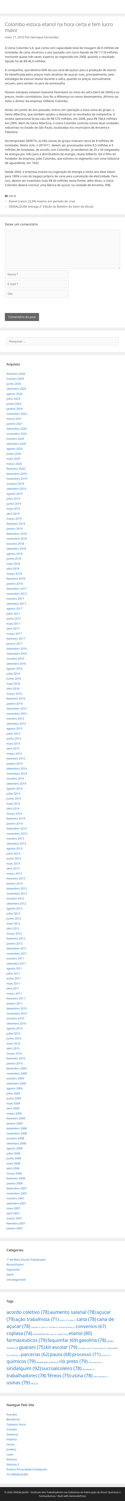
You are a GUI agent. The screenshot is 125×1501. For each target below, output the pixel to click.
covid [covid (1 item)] (52, 1334)
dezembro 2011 (17, 948)
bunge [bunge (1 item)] (72, 1320)
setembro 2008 (16, 1143)
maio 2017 (13, 623)
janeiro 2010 (15, 1063)
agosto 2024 (14, 394)
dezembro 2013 (17, 828)
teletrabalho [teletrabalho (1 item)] (88, 1369)
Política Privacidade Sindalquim (27, 1469)
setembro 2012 (16, 903)
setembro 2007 (16, 1203)
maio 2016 (13, 683)
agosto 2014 (14, 788)
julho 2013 (13, 853)
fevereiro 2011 (16, 998)
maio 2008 (13, 1163)
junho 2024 (14, 404)
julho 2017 (13, 613)
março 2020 (14, 464)
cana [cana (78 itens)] (86, 1319)
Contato (12, 1429)
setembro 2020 (16, 444)
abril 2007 (13, 1213)
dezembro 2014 (17, 768)
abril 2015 (13, 748)
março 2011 (14, 993)
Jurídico (11, 1449)
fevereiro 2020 (16, 468)
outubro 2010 (15, 1018)
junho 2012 (14, 918)
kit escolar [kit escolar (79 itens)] (61, 1347)
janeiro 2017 (15, 643)
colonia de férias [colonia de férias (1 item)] (67, 1327)
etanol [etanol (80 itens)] (80, 1333)
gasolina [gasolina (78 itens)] (92, 1340)
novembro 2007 (17, 1193)
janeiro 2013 (15, 883)
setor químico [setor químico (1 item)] (95, 1362)
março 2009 (14, 1113)
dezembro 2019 (17, 474)
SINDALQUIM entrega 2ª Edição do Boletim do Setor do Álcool (51, 206)
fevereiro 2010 (16, 1058)
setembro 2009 (16, 1083)
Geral (12, 196)
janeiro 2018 (15, 583)
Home (10, 1444)
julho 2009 (13, 1093)
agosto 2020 (14, 448)
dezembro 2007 (17, 1188)
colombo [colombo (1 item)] (53, 1327)
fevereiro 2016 (16, 698)
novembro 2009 (17, 1073)
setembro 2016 (16, 663)
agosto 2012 (14, 908)
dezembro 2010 (17, 1008)
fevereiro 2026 (16, 374)
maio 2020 (13, 458)
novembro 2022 (17, 414)
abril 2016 (13, 688)
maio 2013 (13, 863)
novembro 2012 (17, 893)
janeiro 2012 (15, 943)
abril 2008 (13, 1168)
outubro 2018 (15, 544)
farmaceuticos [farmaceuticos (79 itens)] (27, 1340)
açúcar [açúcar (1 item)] (63, 1320)
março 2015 (14, 753)
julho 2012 (13, 913)
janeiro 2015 (15, 763)
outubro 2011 (15, 958)
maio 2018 (13, 563)
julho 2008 (13, 1153)
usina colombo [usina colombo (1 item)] (100, 1376)
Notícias (12, 1459)
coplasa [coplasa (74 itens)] (19, 1333)
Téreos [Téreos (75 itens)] (59, 1375)
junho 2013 (14, 858)
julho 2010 (13, 1033)
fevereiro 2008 (16, 1178)
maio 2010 (13, 1043)
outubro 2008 (15, 1138)
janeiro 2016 (15, 703)
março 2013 (14, 873)
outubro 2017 (15, 598)
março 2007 (14, 1218)
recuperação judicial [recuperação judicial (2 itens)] (47, 1362)
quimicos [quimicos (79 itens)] (21, 1361)
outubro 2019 (15, 484)
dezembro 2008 (17, 1128)
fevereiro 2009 (16, 1118)
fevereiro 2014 (16, 818)
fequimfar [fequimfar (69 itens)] (63, 1340)
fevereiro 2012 (16, 938)
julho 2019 (13, 498)
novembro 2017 (17, 593)
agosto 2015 (14, 728)
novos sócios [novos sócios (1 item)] (99, 1348)
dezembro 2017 (17, 588)
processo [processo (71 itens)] (86, 1354)
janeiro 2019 (15, 528)
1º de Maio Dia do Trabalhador (26, 1259)
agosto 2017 (14, 608)
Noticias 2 (13, 1464)
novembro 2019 (17, 478)
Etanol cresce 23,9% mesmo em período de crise (42, 201)
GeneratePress (77, 1496)
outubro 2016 (15, 658)
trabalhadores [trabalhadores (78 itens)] (26, 1375)
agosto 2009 (14, 1088)
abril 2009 (13, 1108)
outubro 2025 (15, 378)
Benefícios (13, 1419)
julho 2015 (13, 733)
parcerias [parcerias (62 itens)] (35, 1354)
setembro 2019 (16, 488)
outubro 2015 (15, 718)
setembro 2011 (16, 963)
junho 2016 (14, 678)
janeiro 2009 (15, 1123)
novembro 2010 (17, 1013)
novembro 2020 (17, 434)
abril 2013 (13, 868)
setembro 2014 (16, 783)
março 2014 (14, 813)
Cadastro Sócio (16, 1424)
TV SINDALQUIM (17, 1474)
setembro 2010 (16, 1023)
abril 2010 (13, 1048)
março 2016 (14, 693)
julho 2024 (13, 398)
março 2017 (14, 633)
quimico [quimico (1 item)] (105, 1355)
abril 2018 (13, 568)
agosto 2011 (14, 968)
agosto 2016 (14, 668)
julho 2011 (13, 973)
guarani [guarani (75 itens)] (32, 1347)
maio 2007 (13, 1208)
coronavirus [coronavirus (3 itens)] (41, 1334)
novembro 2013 (17, 833)
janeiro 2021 (15, 424)
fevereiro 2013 (16, 878)
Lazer (10, 1454)
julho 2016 (13, 673)
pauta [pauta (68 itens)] (60, 1354)
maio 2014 (13, 803)
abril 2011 (13, 988)
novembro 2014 (17, 773)
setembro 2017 (16, 603)
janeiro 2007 (15, 1228)
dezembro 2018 (17, 534)
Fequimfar (13, 1269)
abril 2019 (13, 514)
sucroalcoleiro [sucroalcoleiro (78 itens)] (61, 1368)
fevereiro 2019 (16, 524)
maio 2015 (13, 743)
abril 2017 (13, 628)
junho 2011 (14, 978)
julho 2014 (13, 793)
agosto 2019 (14, 494)
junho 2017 (14, 618)
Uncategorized (16, 1279)
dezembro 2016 (17, 648)
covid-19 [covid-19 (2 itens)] (62, 1334)
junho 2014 (14, 798)
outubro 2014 (15, 778)
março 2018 (14, 573)
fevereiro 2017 (16, 638)
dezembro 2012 (17, 888)
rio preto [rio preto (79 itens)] (73, 1361)
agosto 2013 (14, 848)
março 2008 (14, 1173)
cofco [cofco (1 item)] (44, 1327)
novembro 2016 (17, 653)
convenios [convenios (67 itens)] (91, 1326)
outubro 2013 (15, 838)
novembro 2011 (17, 953)
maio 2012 (13, 923)
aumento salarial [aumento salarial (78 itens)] (73, 1312)
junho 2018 (14, 558)
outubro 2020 (15, 438)
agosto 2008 (14, 1148)
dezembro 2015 (17, 708)
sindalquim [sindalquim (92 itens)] (24, 1368)
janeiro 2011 (15, 1003)
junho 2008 (14, 1158)
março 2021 (14, 418)
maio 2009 (13, 1103)
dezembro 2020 (17, 428)
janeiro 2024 (15, 408)
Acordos (12, 1414)
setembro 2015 (16, 723)
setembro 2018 (16, 548)
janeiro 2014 (15, 823)
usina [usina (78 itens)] (81, 1375)
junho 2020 (14, 454)
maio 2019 (13, 508)
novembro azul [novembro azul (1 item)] (85, 1348)
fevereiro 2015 (16, 758)
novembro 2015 (17, 713)
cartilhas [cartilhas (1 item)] (36, 1327)
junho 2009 (14, 1098)
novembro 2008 (17, 1133)
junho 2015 (14, 738)
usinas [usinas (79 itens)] (18, 1382)
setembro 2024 (16, 388)
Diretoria (12, 1434)
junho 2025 (14, 384)
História (12, 1439)
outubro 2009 (15, 1078)
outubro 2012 (15, 898)
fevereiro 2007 (16, 1223)
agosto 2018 (14, 554)
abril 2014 (13, 808)
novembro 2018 (17, 538)
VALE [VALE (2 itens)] (34, 1383)
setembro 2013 (16, 843)
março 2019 (14, 518)
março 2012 (14, 933)
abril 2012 (13, 928)
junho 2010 (14, 1038)
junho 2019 (14, 504)
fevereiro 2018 (16, 578)
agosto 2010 (14, 1028)
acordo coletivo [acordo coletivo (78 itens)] (28, 1312)
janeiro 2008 (15, 1183)
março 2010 (14, 1053)
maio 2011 (13, 983)
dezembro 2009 (17, 1068)
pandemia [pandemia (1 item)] (15, 1355)
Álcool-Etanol (15, 1264)
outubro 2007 (15, 1198)
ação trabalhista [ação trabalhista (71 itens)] (37, 1319)
